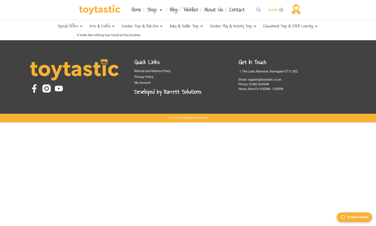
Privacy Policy (144, 77)
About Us (213, 9)
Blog (173, 9)
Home (136, 9)
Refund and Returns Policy (152, 71)
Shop (155, 9)
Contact (237, 9)
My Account (142, 83)
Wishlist (191, 9)
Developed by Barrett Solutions (167, 91)
